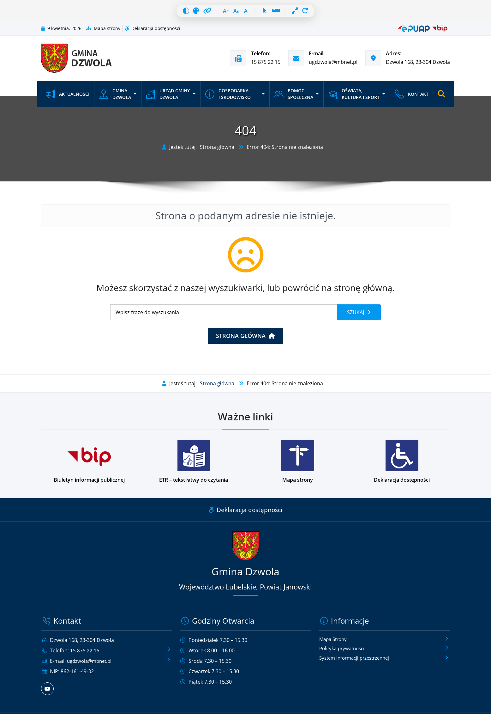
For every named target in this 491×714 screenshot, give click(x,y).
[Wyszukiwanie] (223, 316)
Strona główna (217, 150)
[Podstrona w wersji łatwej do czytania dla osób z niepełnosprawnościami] (193, 465)
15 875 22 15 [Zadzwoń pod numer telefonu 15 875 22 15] (265, 65)
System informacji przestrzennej (357, 662)
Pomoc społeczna (293, 97)
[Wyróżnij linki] (199, 12)
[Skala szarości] (185, 12)
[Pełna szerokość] (306, 12)
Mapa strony (103, 32)
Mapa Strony (334, 642)
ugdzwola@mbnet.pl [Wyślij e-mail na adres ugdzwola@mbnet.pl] (333, 65)
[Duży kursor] (270, 12)
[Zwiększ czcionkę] (220, 12)
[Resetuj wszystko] (320, 12)
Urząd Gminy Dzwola (167, 97)
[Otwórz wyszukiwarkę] (441, 97)
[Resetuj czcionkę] (234, 12)
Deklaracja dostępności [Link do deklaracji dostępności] (245, 513)
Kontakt (411, 97)
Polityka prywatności (343, 652)
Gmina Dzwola (115, 97)
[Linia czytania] (284, 12)
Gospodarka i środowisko (227, 97)
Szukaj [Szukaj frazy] (356, 315)
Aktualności (67, 97)
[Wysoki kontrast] (171, 12)
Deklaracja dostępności (152, 32)
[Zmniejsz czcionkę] (248, 12)
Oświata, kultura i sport (353, 97)
